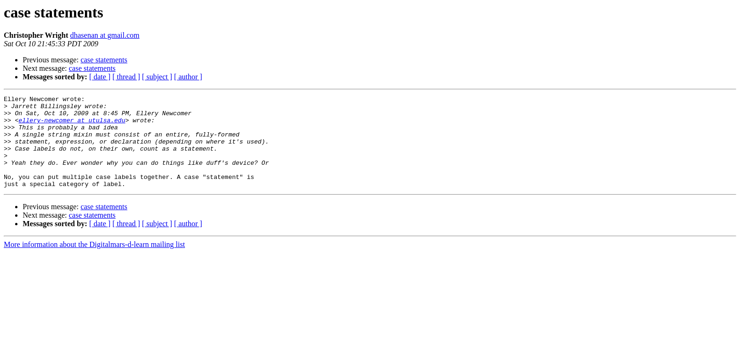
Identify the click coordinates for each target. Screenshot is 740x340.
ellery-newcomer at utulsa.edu (71, 125)
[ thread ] (126, 77)
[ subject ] (157, 77)
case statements (104, 60)
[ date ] (99, 77)
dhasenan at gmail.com (104, 35)
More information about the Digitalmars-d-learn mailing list (94, 263)
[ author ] (188, 77)
